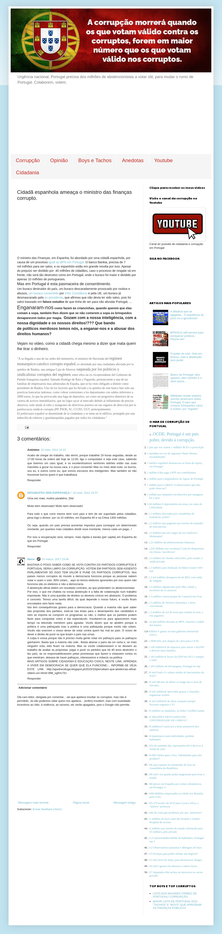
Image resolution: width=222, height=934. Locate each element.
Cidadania (27, 172)
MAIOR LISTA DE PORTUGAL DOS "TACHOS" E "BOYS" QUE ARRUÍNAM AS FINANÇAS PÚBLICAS (177, 905)
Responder (34, 480)
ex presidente (54, 297)
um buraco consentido (44, 293)
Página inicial (81, 802)
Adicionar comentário (33, 687)
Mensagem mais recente (33, 802)
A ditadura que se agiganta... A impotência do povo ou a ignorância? (187, 315)
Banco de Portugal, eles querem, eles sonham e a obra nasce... (186, 378)
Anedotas (132, 160)
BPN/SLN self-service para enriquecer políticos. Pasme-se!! (186, 336)
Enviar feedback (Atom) (47, 809)
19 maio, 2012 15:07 (85, 492)
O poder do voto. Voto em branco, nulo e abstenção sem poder (186, 357)
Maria (31, 559)
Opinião (59, 160)
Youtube (163, 160)
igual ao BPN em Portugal (66, 262)
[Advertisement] (111, 122)
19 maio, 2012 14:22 (53, 449)
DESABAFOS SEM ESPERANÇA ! (49, 492)
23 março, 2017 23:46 (55, 559)
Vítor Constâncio (76, 293)
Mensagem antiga (125, 802)
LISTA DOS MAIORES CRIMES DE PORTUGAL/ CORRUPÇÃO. (175, 895)
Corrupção (28, 160)
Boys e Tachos (95, 160)
